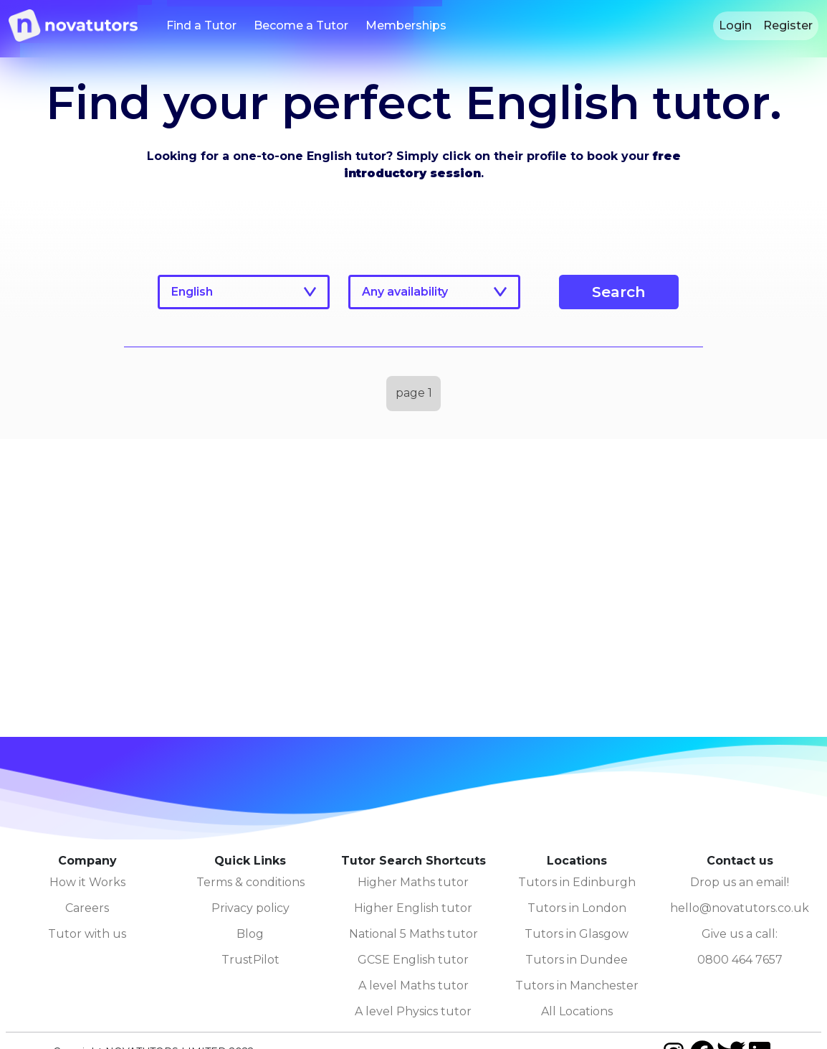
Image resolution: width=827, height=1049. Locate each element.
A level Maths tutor (413, 985)
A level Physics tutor (413, 1011)
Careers (87, 908)
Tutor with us (87, 934)
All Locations (577, 1011)
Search (619, 292)
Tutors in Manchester (577, 985)
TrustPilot (250, 959)
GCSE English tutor (413, 959)
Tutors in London (576, 908)
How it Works (87, 882)
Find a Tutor (201, 25)
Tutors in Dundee (576, 959)
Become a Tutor (301, 25)
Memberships (405, 25)
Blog (250, 934)
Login (735, 25)
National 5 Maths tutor (413, 934)
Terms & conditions (250, 882)
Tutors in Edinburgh (577, 882)
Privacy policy (250, 908)
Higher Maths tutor (413, 882)
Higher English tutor (413, 908)
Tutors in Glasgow (576, 934)
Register (788, 25)
